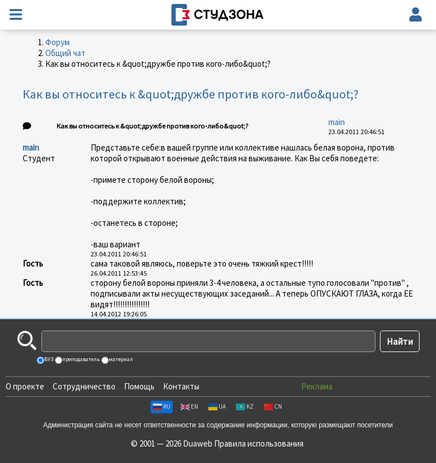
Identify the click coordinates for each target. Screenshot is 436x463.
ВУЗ (48, 359)
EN (189, 406)
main (336, 122)
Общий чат (65, 53)
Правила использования (259, 443)
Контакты (181, 386)
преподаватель (80, 359)
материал (120, 359)
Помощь (139, 386)
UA (217, 406)
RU (161, 406)
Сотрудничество (84, 386)
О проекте (25, 386)
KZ (245, 406)
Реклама (316, 386)
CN (273, 406)
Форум (57, 42)
